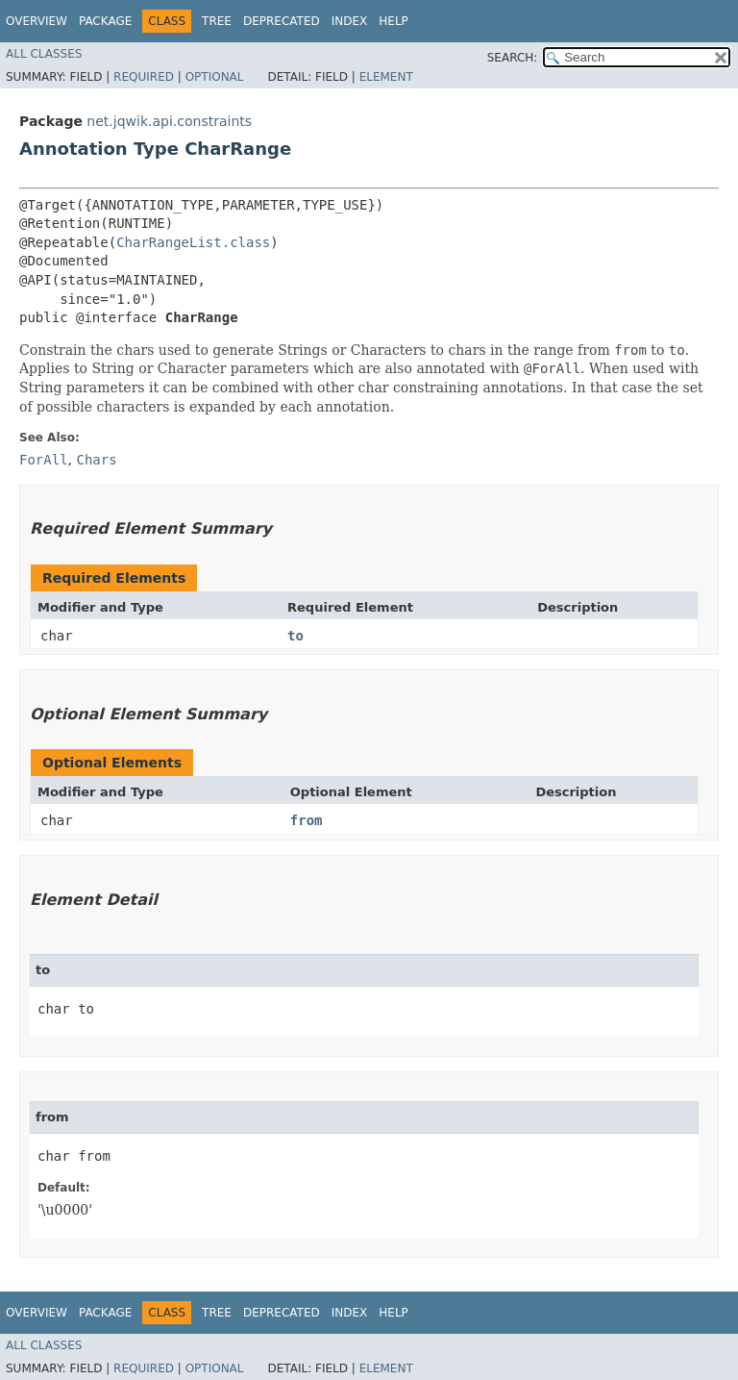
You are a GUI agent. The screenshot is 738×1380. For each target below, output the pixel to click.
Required (143, 77)
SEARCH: (512, 57)
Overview (36, 21)
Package (105, 21)
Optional (214, 77)
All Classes (44, 54)
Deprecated (281, 21)
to (295, 635)
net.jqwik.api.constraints (169, 121)
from (306, 820)
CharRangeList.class (193, 242)
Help (393, 21)
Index (350, 21)
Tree (217, 21)
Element (386, 77)
